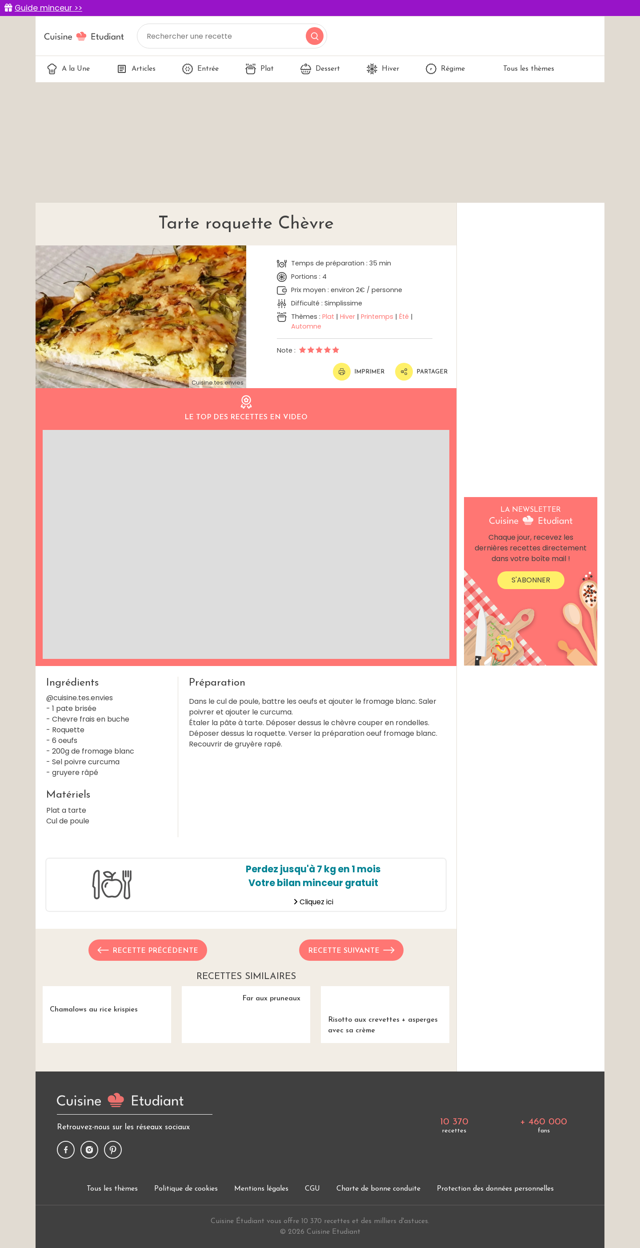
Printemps (377, 316)
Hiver (383, 69)
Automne (306, 326)
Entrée (200, 69)
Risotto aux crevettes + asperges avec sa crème (385, 1039)
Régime (445, 69)
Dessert (320, 69)
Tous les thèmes (523, 68)
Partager (421, 372)
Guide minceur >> (48, 8)
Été (404, 316)
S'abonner (531, 580)
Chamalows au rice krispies (107, 1034)
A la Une (68, 69)
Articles (136, 69)
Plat (259, 69)
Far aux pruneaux (246, 1034)
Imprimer (358, 372)
